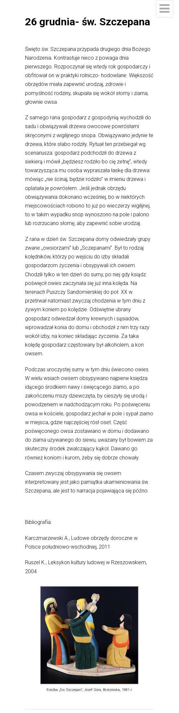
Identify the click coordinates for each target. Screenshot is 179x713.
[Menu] (164, 8)
